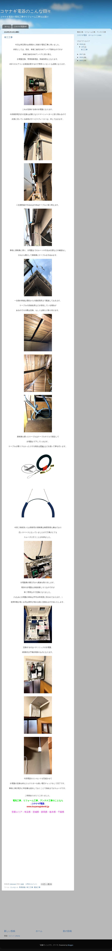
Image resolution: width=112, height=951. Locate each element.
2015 (81, 60)
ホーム (7, 26)
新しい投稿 (9, 931)
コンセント (14, 887)
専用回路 (22, 887)
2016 (81, 57)
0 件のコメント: (32, 884)
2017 (81, 54)
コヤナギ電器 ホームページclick (89, 35)
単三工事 (8, 37)
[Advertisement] (38, 910)
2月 (82, 47)
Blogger (70, 945)
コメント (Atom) (14, 936)
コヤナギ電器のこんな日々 (25, 11)
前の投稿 (67, 931)
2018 (81, 44)
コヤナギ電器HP (20, 26)
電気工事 (37, 887)
